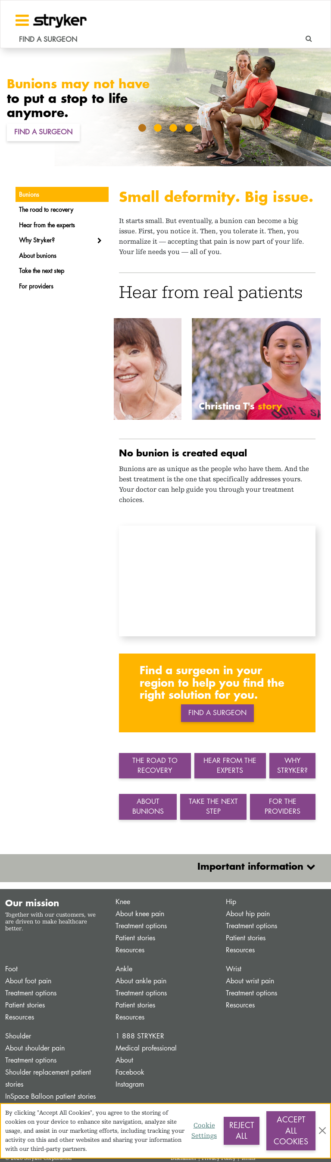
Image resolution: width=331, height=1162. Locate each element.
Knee (123, 901)
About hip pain (248, 913)
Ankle (124, 968)
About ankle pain (141, 980)
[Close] (322, 1130)
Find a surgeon (217, 712)
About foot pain (28, 980)
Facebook (130, 1072)
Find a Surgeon (43, 131)
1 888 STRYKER (140, 1036)
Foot (11, 968)
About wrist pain (250, 980)
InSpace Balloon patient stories (50, 1096)
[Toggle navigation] (22, 20)
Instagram (130, 1084)
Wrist (233, 968)
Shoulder (18, 1036)
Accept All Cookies (291, 1130)
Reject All (241, 1130)
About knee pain (140, 913)
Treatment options (141, 925)
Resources (130, 949)
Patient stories (135, 937)
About (124, 1060)
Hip (231, 901)
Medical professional (146, 1048)
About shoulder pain (35, 1048)
